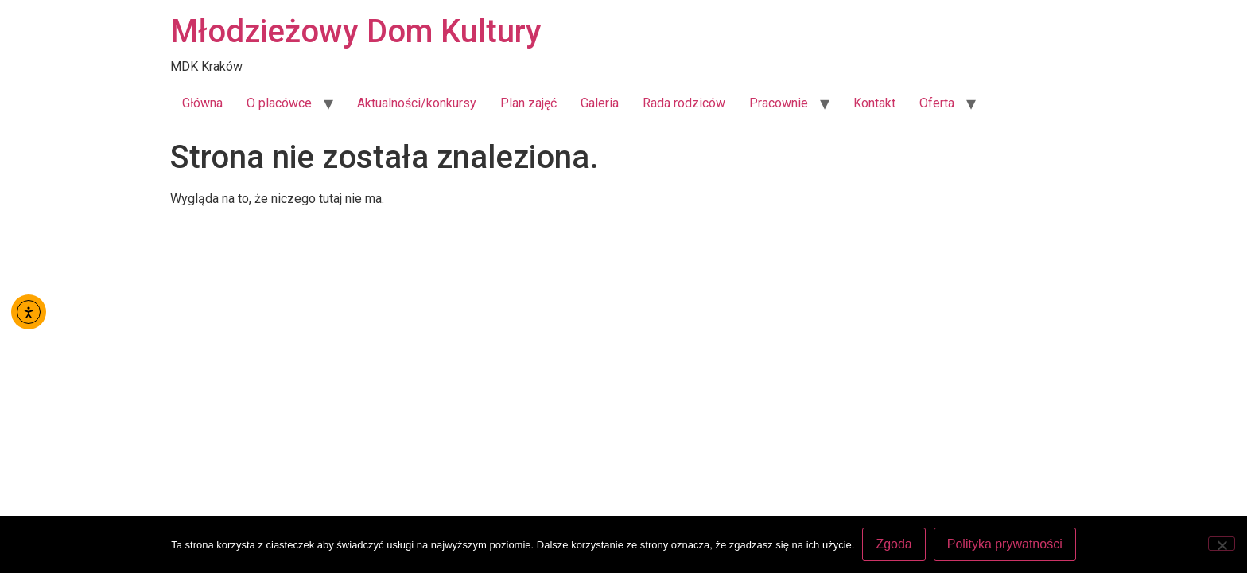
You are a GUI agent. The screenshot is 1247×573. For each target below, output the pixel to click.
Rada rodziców (684, 103)
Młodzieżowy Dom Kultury (356, 31)
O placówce (279, 103)
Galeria (600, 103)
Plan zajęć (528, 103)
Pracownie (778, 103)
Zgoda (893, 544)
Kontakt (874, 103)
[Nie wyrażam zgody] (1221, 543)
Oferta (936, 103)
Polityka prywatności (1004, 544)
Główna (202, 103)
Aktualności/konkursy (416, 103)
